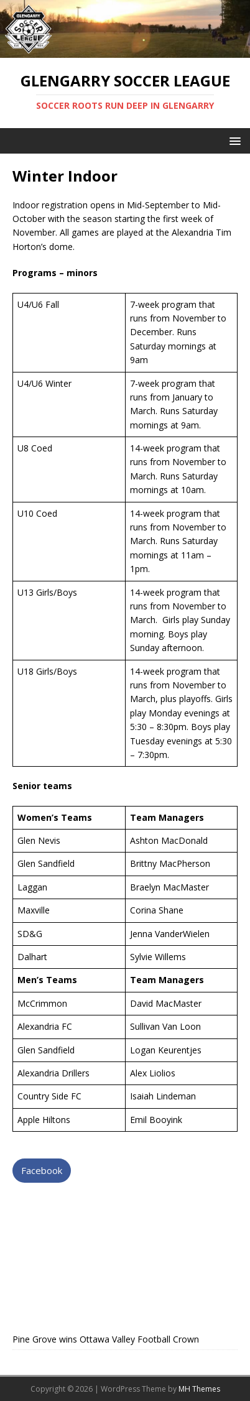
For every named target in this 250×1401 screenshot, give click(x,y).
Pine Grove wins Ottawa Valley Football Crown (105, 1339)
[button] (233, 140)
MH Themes (199, 1389)
